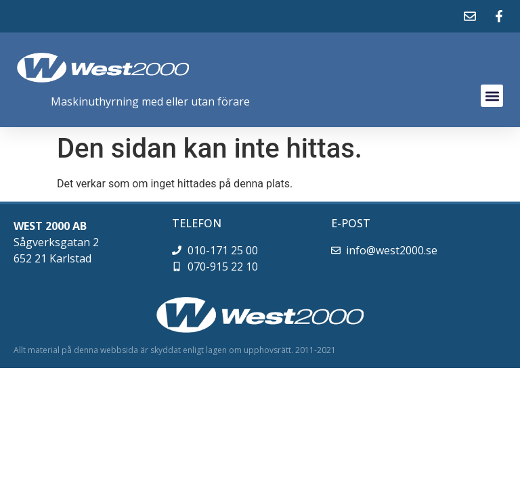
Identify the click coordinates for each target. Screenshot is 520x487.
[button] (492, 96)
